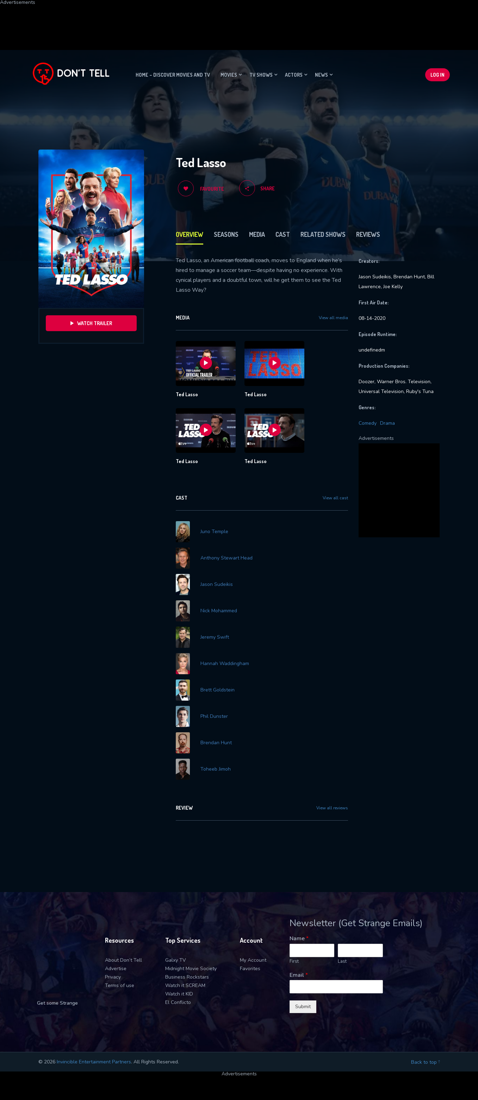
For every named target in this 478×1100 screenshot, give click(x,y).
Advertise (115, 898)
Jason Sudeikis (216, 566)
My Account (253, 889)
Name (299, 868)
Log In (437, 75)
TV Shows (261, 75)
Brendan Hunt (216, 683)
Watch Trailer (91, 323)
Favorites (250, 898)
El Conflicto (178, 932)
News (321, 75)
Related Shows (323, 234)
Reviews (368, 234)
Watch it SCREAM (185, 915)
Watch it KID (179, 923)
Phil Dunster (214, 663)
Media (257, 234)
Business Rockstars (187, 906)
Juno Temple (214, 528)
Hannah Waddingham (224, 624)
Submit (303, 936)
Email (299, 905)
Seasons (226, 234)
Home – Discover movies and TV (173, 75)
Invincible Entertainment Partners (94, 991)
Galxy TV (175, 889)
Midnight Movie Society (191, 898)
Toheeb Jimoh (215, 702)
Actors (294, 75)
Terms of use (119, 915)
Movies (229, 75)
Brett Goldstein (217, 644)
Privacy (113, 906)
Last (342, 891)
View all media (333, 318)
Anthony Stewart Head (226, 547)
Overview (189, 234)
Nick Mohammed (218, 586)
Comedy (368, 423)
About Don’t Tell (123, 889)
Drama (387, 423)
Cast (282, 234)
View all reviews (332, 737)
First (294, 891)
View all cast (335, 498)
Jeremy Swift (214, 605)
